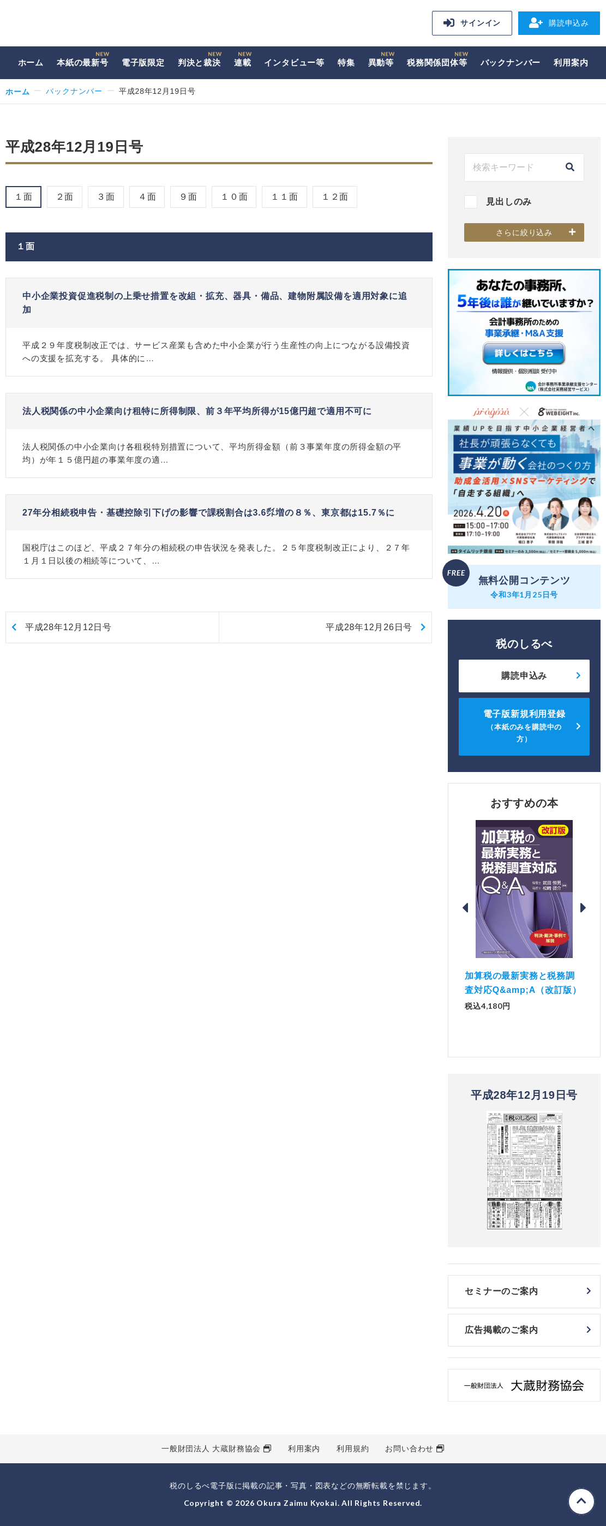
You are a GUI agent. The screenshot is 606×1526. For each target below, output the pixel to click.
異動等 (381, 62)
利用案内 (571, 62)
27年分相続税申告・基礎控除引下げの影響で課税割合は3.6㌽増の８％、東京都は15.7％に (208, 512)
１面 (23, 196)
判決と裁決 (199, 62)
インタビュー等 (294, 62)
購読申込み (559, 22)
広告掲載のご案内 (501, 1329)
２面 (65, 196)
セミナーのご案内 (501, 1291)
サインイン (472, 22)
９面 (188, 196)
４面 (147, 196)
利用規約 (353, 1448)
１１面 (284, 196)
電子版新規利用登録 (524, 726)
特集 (346, 62)
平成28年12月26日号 (369, 627)
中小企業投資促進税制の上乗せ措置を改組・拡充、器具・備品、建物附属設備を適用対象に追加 (214, 303)
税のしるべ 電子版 (81, 24)
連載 (242, 62)
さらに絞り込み (524, 232)
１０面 (234, 196)
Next (584, 908)
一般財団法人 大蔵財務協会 (211, 1448)
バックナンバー (511, 62)
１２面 (335, 196)
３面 (106, 196)
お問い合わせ (409, 1448)
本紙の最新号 (83, 62)
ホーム (31, 62)
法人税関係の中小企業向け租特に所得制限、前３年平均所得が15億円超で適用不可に (197, 411)
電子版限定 (143, 62)
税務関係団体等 (437, 62)
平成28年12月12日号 (68, 627)
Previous (465, 908)
